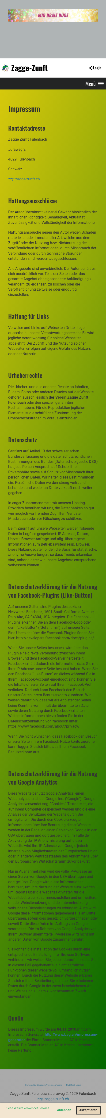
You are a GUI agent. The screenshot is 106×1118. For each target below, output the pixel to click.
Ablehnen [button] (64, 1110)
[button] (6, 1113)
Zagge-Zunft (29, 68)
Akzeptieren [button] (88, 1110)
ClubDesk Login (73, 1085)
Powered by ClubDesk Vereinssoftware (43, 1085)
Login (94, 68)
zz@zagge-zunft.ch (24, 179)
